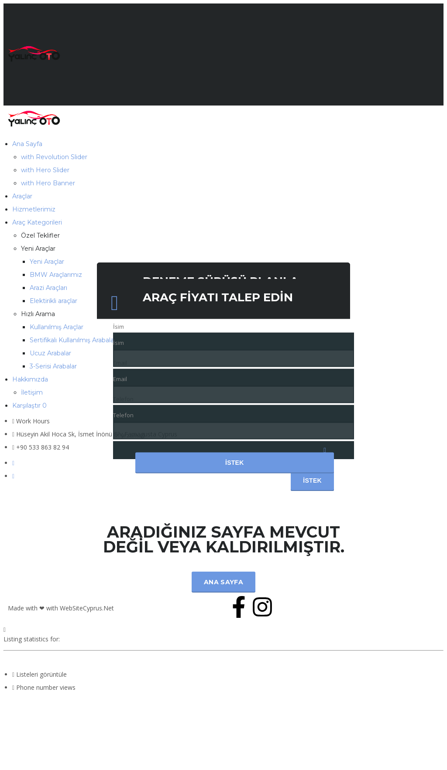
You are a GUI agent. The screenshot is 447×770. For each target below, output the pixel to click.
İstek (234, 463)
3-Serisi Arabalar (53, 366)
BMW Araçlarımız (56, 275)
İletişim (32, 392)
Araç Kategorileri (37, 222)
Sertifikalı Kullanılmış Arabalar (73, 340)
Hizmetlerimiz (33, 209)
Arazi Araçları (48, 288)
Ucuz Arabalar (50, 353)
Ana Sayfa (27, 144)
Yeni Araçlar (47, 262)
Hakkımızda (30, 379)
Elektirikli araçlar (53, 301)
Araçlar (22, 196)
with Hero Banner (48, 183)
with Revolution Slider (54, 157)
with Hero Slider (45, 170)
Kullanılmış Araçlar (56, 327)
